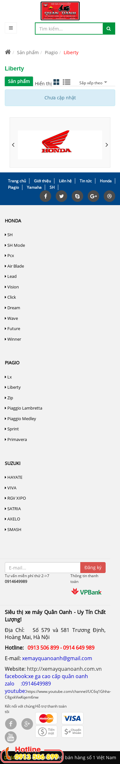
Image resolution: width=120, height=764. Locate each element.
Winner (13, 339)
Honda (106, 181)
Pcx (9, 255)
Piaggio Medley (20, 418)
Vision (12, 287)
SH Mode (15, 245)
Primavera (16, 439)
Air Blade (14, 266)
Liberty (13, 387)
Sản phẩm (28, 52)
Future (12, 328)
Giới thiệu (42, 181)
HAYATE (13, 477)
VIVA (10, 488)
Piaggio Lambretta (23, 408)
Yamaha (34, 187)
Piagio (51, 52)
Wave (11, 318)
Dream (12, 308)
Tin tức (86, 181)
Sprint (12, 429)
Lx (8, 377)
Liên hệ (65, 181)
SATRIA (13, 508)
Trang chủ (17, 181)
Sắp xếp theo (92, 83)
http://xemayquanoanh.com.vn (64, 668)
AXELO (12, 519)
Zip (9, 398)
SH (52, 187)
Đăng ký (92, 567)
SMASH (13, 529)
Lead (11, 276)
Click (10, 297)
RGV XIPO (15, 498)
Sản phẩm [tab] (19, 81)
